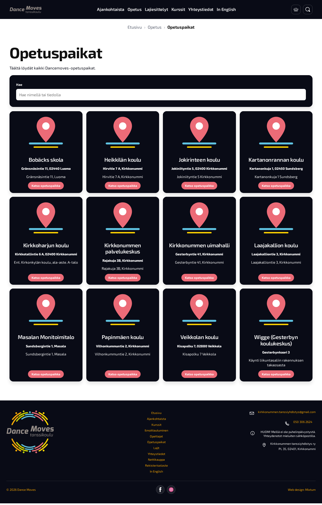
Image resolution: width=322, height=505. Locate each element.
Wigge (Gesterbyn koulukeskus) (276, 340)
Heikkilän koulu (122, 159)
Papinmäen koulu (123, 337)
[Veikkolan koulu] (199, 309)
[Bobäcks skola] (46, 132)
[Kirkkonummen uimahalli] (199, 217)
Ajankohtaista (156, 419)
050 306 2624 (302, 422)
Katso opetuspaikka (46, 186)
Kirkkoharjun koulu (46, 245)
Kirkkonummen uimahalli (199, 245)
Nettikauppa (156, 459)
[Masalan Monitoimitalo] (46, 309)
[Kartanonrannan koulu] (276, 132)
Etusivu (135, 27)
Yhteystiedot (156, 454)
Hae (19, 85)
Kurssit (156, 425)
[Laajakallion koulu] (276, 217)
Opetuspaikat (156, 442)
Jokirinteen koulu (199, 159)
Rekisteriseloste (156, 465)
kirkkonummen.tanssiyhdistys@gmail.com (287, 412)
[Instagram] (171, 489)
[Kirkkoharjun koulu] (46, 217)
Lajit (156, 448)
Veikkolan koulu (199, 337)
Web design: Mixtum (302, 489)
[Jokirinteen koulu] (199, 132)
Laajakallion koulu (276, 245)
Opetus (154, 27)
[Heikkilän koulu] (122, 132)
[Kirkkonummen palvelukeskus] (122, 217)
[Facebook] (160, 489)
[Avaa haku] (308, 9)
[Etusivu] (25, 9)
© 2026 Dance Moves (21, 489)
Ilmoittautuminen (156, 430)
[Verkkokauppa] (296, 9)
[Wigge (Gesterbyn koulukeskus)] (276, 309)
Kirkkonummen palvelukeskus (122, 248)
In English (156, 471)
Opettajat (156, 436)
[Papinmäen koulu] (122, 309)
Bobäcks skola (46, 159)
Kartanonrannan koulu (276, 159)
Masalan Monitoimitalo (46, 337)
